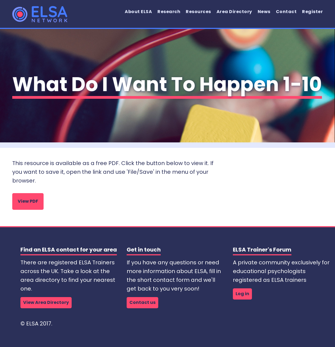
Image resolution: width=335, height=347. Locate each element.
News (264, 11)
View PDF (28, 201)
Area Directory (234, 11)
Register (312, 11)
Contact (286, 11)
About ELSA (138, 11)
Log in (242, 294)
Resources (198, 11)
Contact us (142, 302)
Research (168, 11)
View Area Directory (46, 302)
